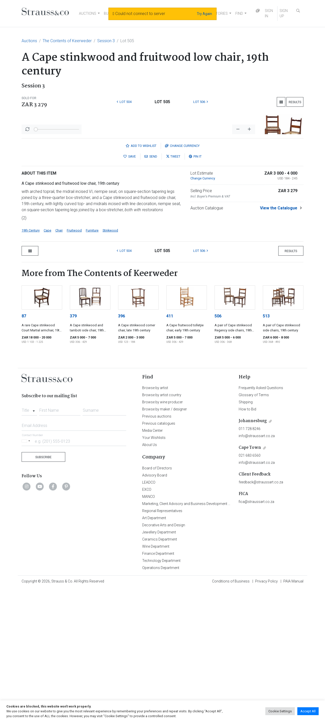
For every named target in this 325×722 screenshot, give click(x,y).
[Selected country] (26, 574)
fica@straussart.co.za (256, 635)
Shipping (246, 535)
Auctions (29, 40)
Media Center (152, 564)
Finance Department (158, 687)
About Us (149, 578)
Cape (47, 363)
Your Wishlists (154, 571)
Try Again (204, 14)
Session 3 (106, 40)
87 (24, 449)
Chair (59, 363)
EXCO (146, 623)
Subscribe (43, 590)
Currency (182, 279)
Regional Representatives (162, 644)
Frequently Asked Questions (261, 521)
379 (73, 449)
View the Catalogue (278, 341)
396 (121, 449)
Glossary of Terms (254, 528)
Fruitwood (74, 363)
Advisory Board (154, 608)
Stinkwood (110, 363)
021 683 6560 (250, 589)
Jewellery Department (159, 665)
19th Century (31, 363)
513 (266, 449)
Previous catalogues (158, 557)
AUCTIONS (87, 13)
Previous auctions (156, 549)
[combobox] (29, 542)
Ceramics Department (159, 672)
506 (218, 449)
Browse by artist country (161, 528)
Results (295, 102)
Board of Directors (157, 601)
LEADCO (148, 615)
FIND (239, 13)
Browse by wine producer (162, 535)
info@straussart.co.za (257, 569)
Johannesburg (253, 554)
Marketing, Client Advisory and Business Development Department (194, 637)
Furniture (92, 363)
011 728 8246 (250, 562)
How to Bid (247, 542)
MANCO (148, 630)
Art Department (154, 651)
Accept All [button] (308, 711)
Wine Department (155, 680)
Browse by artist (155, 521)
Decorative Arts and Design (163, 658)
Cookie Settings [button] (280, 711)
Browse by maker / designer (164, 542)
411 (169, 449)
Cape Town (250, 581)
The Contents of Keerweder (67, 40)
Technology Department (161, 694)
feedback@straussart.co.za (261, 615)
